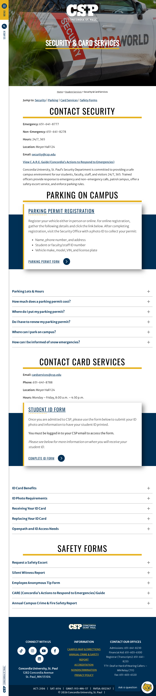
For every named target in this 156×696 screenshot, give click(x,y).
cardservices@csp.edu (46, 374)
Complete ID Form (45, 458)
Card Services (69, 100)
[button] (4, 31)
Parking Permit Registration (61, 210)
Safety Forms (88, 100)
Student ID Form (47, 409)
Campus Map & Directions (84, 649)
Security (40, 100)
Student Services (73, 92)
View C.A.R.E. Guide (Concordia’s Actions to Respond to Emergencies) (68, 162)
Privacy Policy (84, 675)
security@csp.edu (44, 154)
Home (60, 92)
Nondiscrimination (84, 670)
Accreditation (83, 664)
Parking (53, 100)
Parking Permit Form (48, 261)
